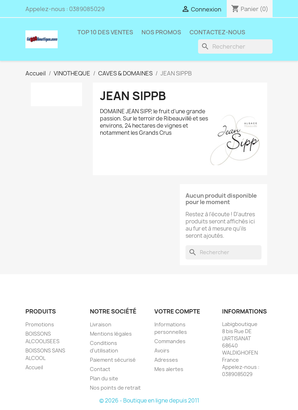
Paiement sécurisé (113, 359)
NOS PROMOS (161, 32)
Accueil (34, 367)
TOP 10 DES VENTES (105, 32)
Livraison (100, 324)
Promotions (39, 324)
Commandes (170, 341)
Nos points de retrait (115, 387)
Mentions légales (111, 333)
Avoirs (161, 350)
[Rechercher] (235, 46)
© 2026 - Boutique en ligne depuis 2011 (149, 400)
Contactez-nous (217, 32)
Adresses (166, 359)
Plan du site (104, 378)
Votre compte (177, 311)
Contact (100, 369)
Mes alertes (168, 369)
